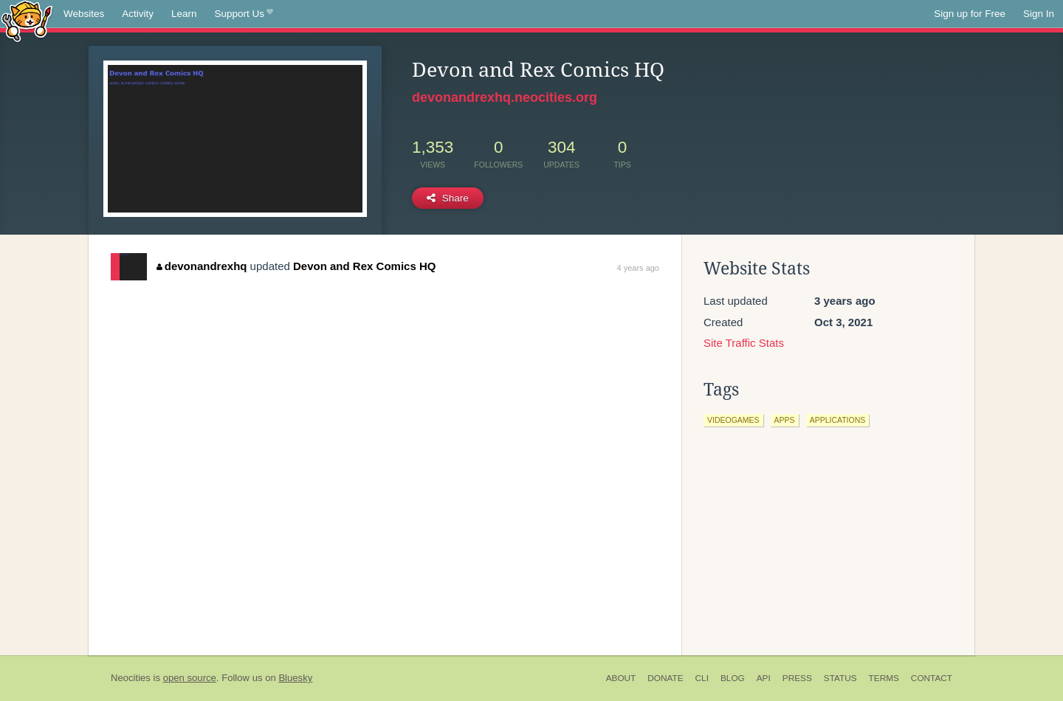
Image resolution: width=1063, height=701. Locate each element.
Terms (884, 678)
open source (189, 677)
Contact (931, 678)
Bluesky (295, 677)
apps (784, 419)
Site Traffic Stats (743, 342)
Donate (665, 678)
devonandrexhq (201, 266)
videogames (733, 419)
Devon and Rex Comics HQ (364, 266)
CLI (702, 678)
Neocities (131, 677)
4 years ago (638, 267)
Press (797, 678)
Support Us (244, 14)
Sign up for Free (969, 13)
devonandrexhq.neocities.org (504, 97)
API (764, 678)
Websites (83, 13)
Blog (732, 678)
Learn (184, 13)
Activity (138, 13)
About (621, 678)
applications (838, 419)
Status (840, 678)
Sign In (1038, 13)
